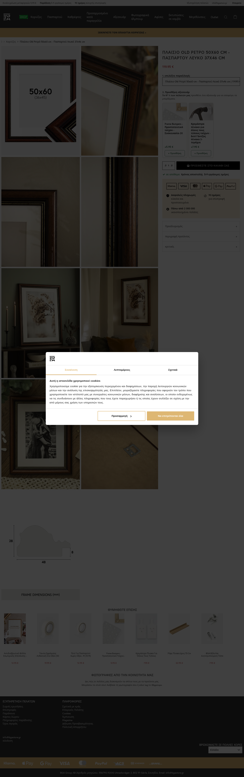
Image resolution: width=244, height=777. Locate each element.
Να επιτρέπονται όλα (170, 415)
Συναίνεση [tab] (71, 369)
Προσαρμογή (122, 415)
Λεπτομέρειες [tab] (122, 369)
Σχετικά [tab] (172, 369)
